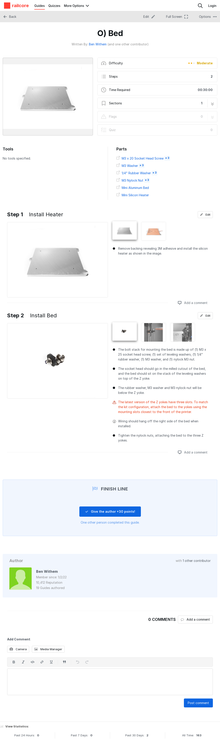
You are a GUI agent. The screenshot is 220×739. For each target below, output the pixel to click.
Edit (205, 214)
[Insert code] (32, 662)
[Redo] (86, 662)
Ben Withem (98, 44)
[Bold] (13, 662)
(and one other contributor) (128, 44)
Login (212, 6)
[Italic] (23, 662)
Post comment (198, 703)
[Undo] (77, 662)
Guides (39, 6)
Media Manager (48, 649)
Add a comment (193, 303)
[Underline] (51, 662)
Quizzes (54, 6)
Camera (18, 649)
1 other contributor (197, 561)
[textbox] (110, 681)
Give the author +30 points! (110, 511)
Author (16, 560)
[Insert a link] (41, 662)
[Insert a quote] (64, 662)
